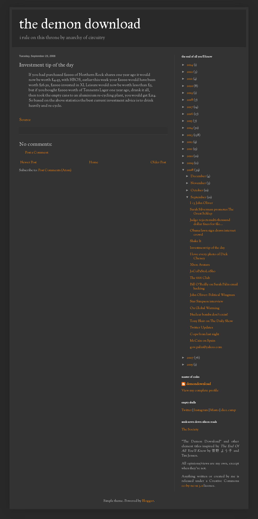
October (197, 190)
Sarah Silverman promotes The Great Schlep (212, 211)
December (199, 176)
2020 (190, 86)
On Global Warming (205, 308)
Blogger (148, 501)
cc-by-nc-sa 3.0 (192, 486)
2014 (190, 128)
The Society (190, 429)
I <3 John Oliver (201, 203)
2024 (190, 65)
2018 (190, 100)
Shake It (195, 241)
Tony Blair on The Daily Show (211, 321)
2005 (190, 364)
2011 (190, 149)
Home (93, 162)
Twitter (187, 410)
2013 (190, 135)
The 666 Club (200, 278)
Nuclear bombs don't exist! (209, 314)
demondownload (198, 384)
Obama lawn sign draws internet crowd (213, 232)
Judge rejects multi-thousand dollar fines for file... (210, 222)
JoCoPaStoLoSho (202, 271)
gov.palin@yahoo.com (206, 347)
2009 (190, 163)
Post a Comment (36, 152)
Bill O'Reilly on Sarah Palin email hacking (214, 286)
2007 (190, 357)
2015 (190, 121)
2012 (190, 142)
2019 (190, 93)
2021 (190, 79)
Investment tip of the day (207, 248)
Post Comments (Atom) (54, 170)
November (199, 183)
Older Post (158, 162)
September (199, 197)
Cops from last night (204, 334)
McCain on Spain (202, 340)
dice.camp (228, 410)
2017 (190, 107)
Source (25, 120)
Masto (214, 410)
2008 (190, 170)
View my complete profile (200, 390)
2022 (190, 72)
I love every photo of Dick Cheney (209, 256)
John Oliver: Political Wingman (212, 295)
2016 (190, 114)
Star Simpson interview (206, 301)
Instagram (201, 410)
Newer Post (28, 162)
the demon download (80, 23)
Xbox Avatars (200, 265)
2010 (190, 156)
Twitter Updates (201, 327)
